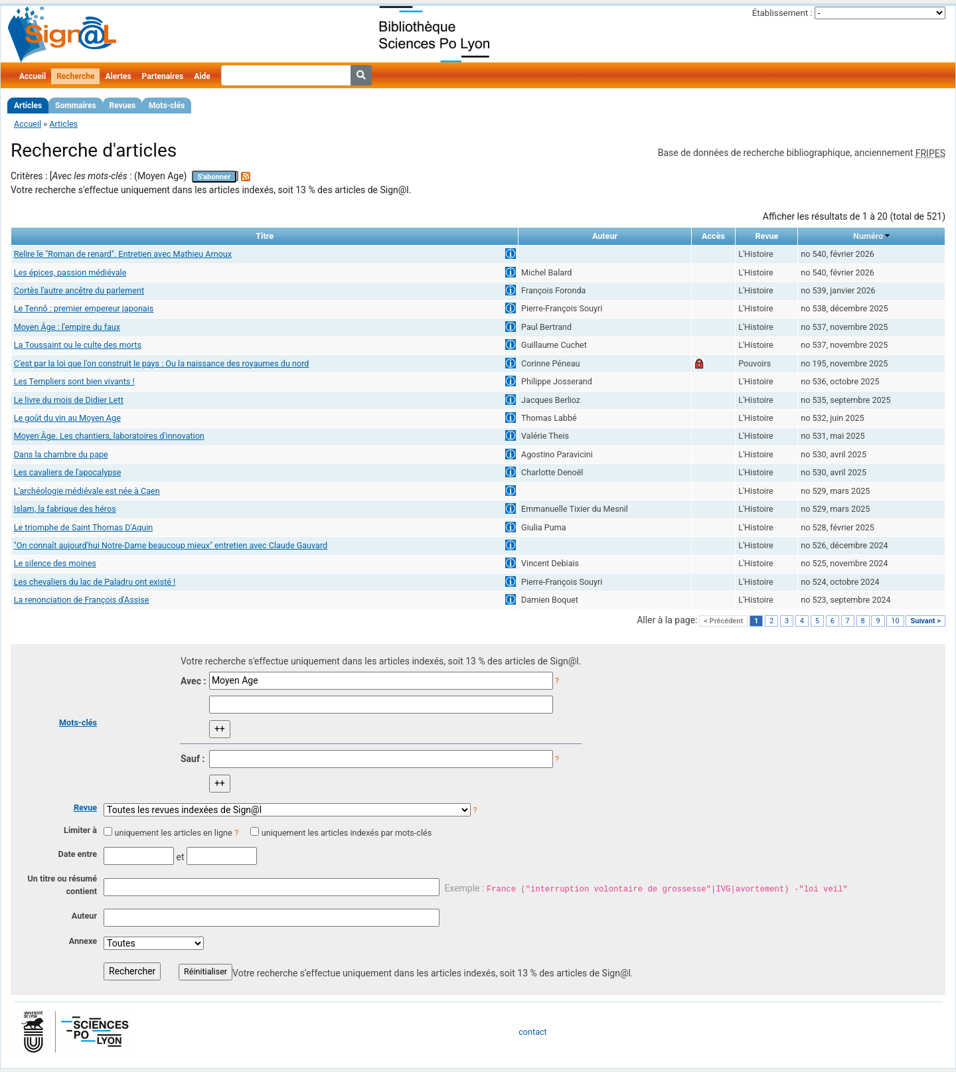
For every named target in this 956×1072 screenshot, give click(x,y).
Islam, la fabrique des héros (65, 509)
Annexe (83, 941)
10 (895, 621)
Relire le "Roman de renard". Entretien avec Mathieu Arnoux (123, 254)
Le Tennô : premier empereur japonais (84, 308)
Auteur (84, 916)
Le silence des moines (55, 563)
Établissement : (782, 13)
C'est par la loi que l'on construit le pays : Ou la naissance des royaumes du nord (161, 363)
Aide (202, 76)
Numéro (868, 236)
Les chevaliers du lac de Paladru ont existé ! (95, 582)
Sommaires (75, 105)
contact (532, 1032)
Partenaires (163, 76)
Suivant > (925, 621)
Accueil (32, 76)
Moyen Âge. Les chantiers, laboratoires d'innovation (109, 436)
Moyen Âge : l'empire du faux (67, 327)
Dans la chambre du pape (61, 454)
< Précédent (723, 621)
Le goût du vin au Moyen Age (67, 418)
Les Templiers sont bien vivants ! (74, 381)
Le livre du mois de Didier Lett (68, 400)
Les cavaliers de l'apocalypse (67, 472)
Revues (123, 105)
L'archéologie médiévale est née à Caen (87, 491)
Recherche (75, 76)
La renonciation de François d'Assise (81, 600)
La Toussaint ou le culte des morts (77, 345)
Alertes (118, 76)
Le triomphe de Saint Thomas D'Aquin (83, 527)
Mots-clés (167, 105)
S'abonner (214, 177)
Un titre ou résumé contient (62, 885)
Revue (85, 807)
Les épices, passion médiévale (70, 272)
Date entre (77, 854)
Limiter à (80, 830)
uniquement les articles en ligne (173, 833)
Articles (28, 105)
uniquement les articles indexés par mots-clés (347, 833)
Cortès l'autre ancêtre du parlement (79, 290)
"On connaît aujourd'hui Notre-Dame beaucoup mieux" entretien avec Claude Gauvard (170, 545)
